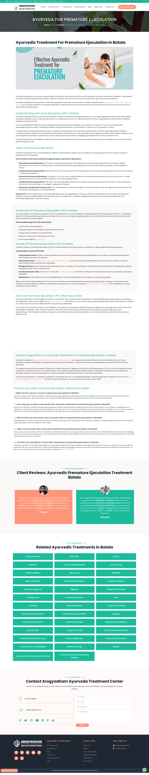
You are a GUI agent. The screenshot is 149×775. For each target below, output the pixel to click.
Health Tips (98, 7)
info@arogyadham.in (36, 379)
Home (43, 7)
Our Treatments (52, 746)
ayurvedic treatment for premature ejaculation (53, 360)
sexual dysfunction (57, 301)
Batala (61, 25)
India (48, 763)
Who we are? (53, 7)
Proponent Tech (92, 773)
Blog (89, 7)
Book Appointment (127, 7)
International (87, 763)
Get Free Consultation (10, 770)
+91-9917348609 (30, 699)
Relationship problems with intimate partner (52, 261)
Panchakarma (79, 7)
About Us (86, 746)
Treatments (67, 7)
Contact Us (109, 7)
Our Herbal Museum (90, 756)
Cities (53, 25)
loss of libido (39, 239)
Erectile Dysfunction (66, 272)
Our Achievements (89, 753)
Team (85, 750)
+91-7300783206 (68, 449)
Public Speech (88, 760)
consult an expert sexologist (98, 284)
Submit (82, 726)
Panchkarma (51, 750)
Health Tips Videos (53, 760)
